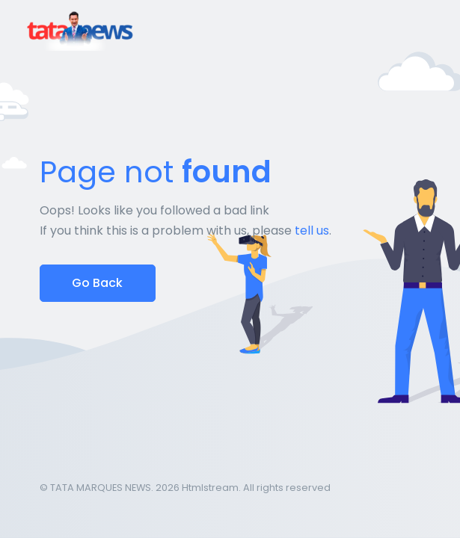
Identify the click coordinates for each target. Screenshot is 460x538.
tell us (312, 230)
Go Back (97, 282)
